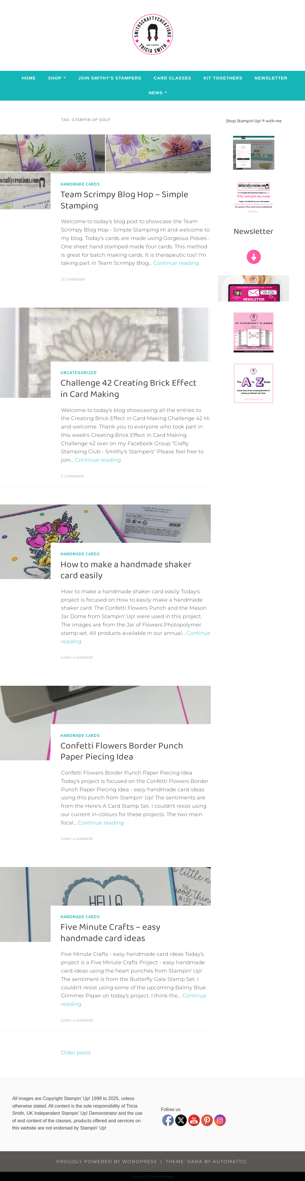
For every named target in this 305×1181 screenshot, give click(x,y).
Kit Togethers (223, 77)
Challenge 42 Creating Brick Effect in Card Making (128, 388)
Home (29, 77)
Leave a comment (77, 657)
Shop (55, 77)
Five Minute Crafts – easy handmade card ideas (110, 932)
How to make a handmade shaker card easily (125, 570)
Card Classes (172, 77)
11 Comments (73, 279)
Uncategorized (78, 372)
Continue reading (176, 263)
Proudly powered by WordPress (106, 1161)
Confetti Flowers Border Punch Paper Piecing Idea (121, 751)
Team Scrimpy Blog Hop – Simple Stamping (124, 200)
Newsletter (271, 77)
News (156, 92)
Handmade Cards (80, 184)
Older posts (76, 1052)
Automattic (230, 1161)
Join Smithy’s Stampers (109, 77)
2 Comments (72, 476)
